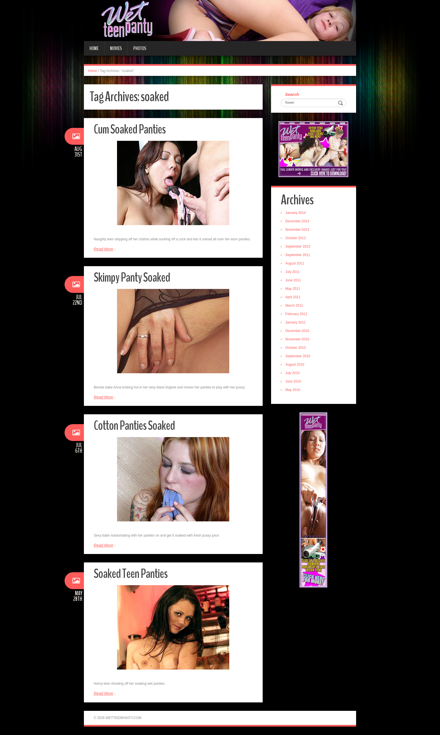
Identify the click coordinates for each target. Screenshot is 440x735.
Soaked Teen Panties (131, 573)
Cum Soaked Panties (130, 129)
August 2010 (294, 365)
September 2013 (297, 246)
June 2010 (293, 381)
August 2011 (294, 263)
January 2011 (295, 322)
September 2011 (297, 255)
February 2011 (296, 314)
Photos (139, 48)
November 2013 (297, 230)
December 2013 (297, 221)
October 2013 (295, 238)
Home (94, 48)
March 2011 (294, 305)
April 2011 (293, 297)
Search (292, 94)
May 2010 (292, 390)
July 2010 (292, 373)
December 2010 (297, 331)
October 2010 (295, 348)
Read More (103, 249)
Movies (116, 48)
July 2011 (292, 272)
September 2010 (297, 356)
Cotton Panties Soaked (134, 425)
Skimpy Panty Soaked (132, 277)
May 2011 (292, 289)
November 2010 (297, 339)
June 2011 (293, 280)
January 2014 (295, 213)
